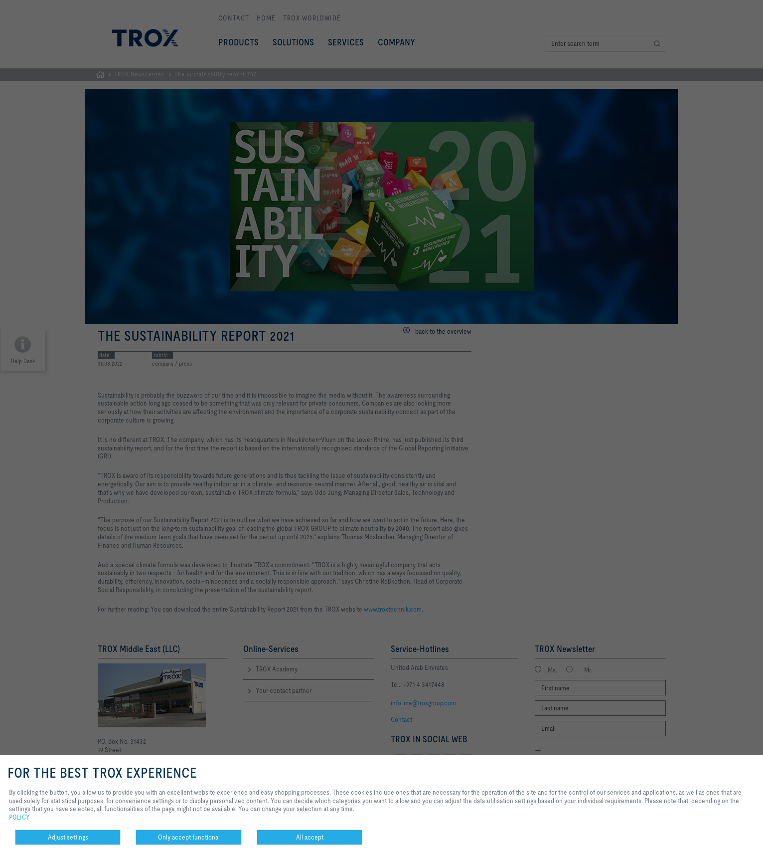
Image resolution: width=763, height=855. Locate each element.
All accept (309, 837)
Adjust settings (68, 837)
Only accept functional (189, 837)
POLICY (19, 817)
